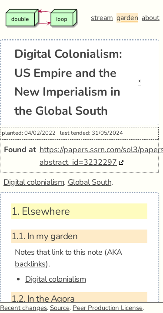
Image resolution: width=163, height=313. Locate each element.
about (151, 18)
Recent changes (23, 307)
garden (127, 18)
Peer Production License (108, 307)
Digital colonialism (33, 182)
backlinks (30, 264)
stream (102, 18)
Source (60, 307)
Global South (90, 182)
